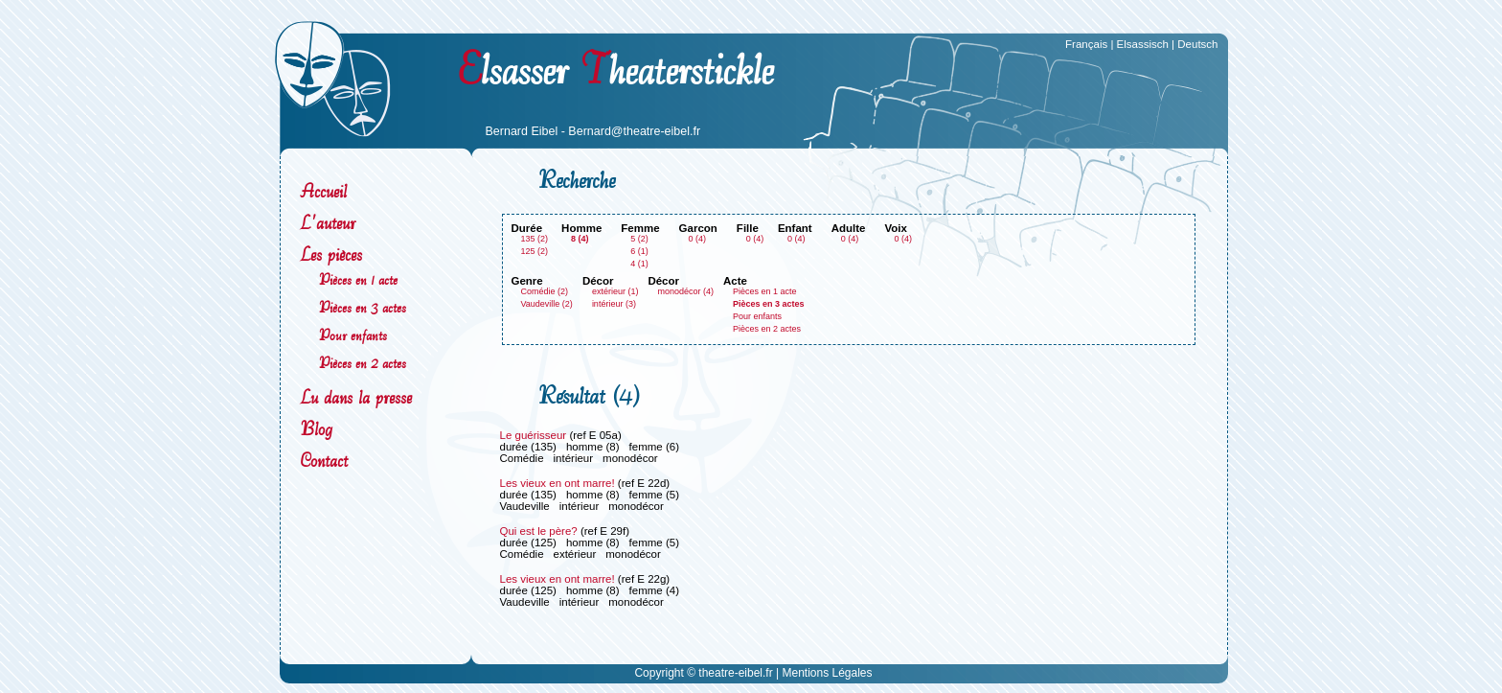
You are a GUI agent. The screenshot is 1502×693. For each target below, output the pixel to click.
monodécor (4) (685, 291)
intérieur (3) (614, 304)
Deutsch (1197, 44)
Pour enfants (353, 335)
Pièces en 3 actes (362, 307)
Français (1086, 44)
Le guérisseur (533, 435)
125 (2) (535, 251)
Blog (316, 429)
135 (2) (535, 238)
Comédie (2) (545, 291)
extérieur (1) (615, 291)
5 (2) (639, 238)
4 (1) (639, 263)
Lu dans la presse (356, 397)
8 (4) (580, 238)
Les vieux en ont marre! (557, 483)
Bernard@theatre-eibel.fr (634, 131)
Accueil (323, 191)
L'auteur (327, 223)
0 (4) (698, 238)
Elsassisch (1143, 44)
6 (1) (639, 251)
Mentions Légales (827, 673)
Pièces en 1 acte (358, 279)
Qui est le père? (539, 531)
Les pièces (331, 254)
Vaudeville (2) (547, 304)
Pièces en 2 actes (362, 363)
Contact (324, 461)
